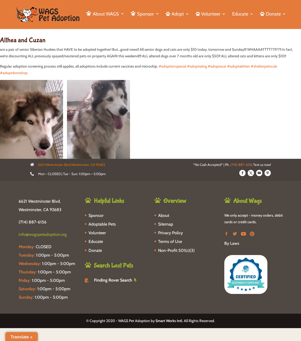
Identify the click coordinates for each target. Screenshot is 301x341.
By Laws (231, 243)
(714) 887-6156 (241, 164)
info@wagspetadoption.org (43, 234)
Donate (95, 250)
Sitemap (165, 224)
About (163, 215)
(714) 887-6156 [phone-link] (32, 222)
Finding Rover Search (113, 280)
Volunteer (97, 232)
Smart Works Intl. (169, 320)
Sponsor (96, 215)
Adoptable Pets (102, 224)
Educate (240, 14)
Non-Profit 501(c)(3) (176, 250)
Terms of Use (170, 241)
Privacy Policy (170, 232)
